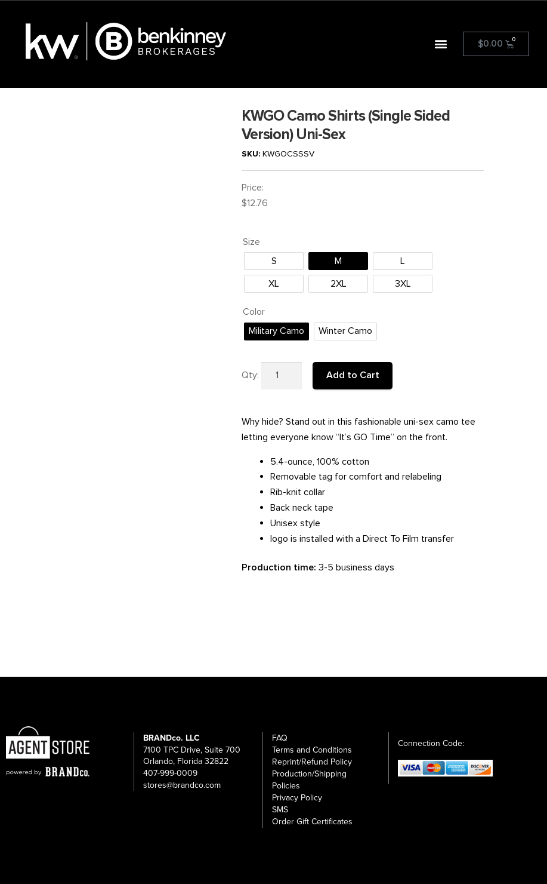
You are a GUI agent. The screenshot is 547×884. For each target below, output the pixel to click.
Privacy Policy (297, 792)
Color (254, 312)
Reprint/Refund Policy (312, 756)
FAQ (280, 733)
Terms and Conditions (312, 744)
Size (251, 242)
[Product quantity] (281, 375)
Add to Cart (352, 375)
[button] (441, 44)
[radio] (274, 261)
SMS (280, 804)
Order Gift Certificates (312, 816)
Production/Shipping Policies (309, 774)
